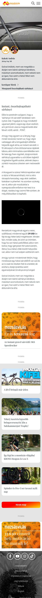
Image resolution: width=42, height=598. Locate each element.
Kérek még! (21, 505)
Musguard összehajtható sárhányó (17, 88)
